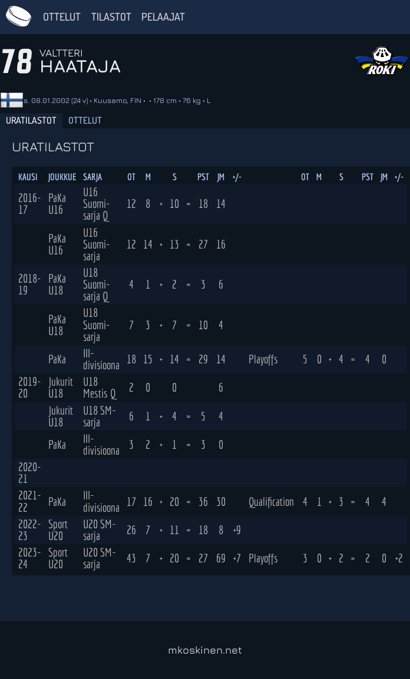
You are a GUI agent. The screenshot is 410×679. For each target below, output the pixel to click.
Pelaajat (163, 16)
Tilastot (111, 16)
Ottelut (62, 16)
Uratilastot (31, 120)
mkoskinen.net (205, 650)
